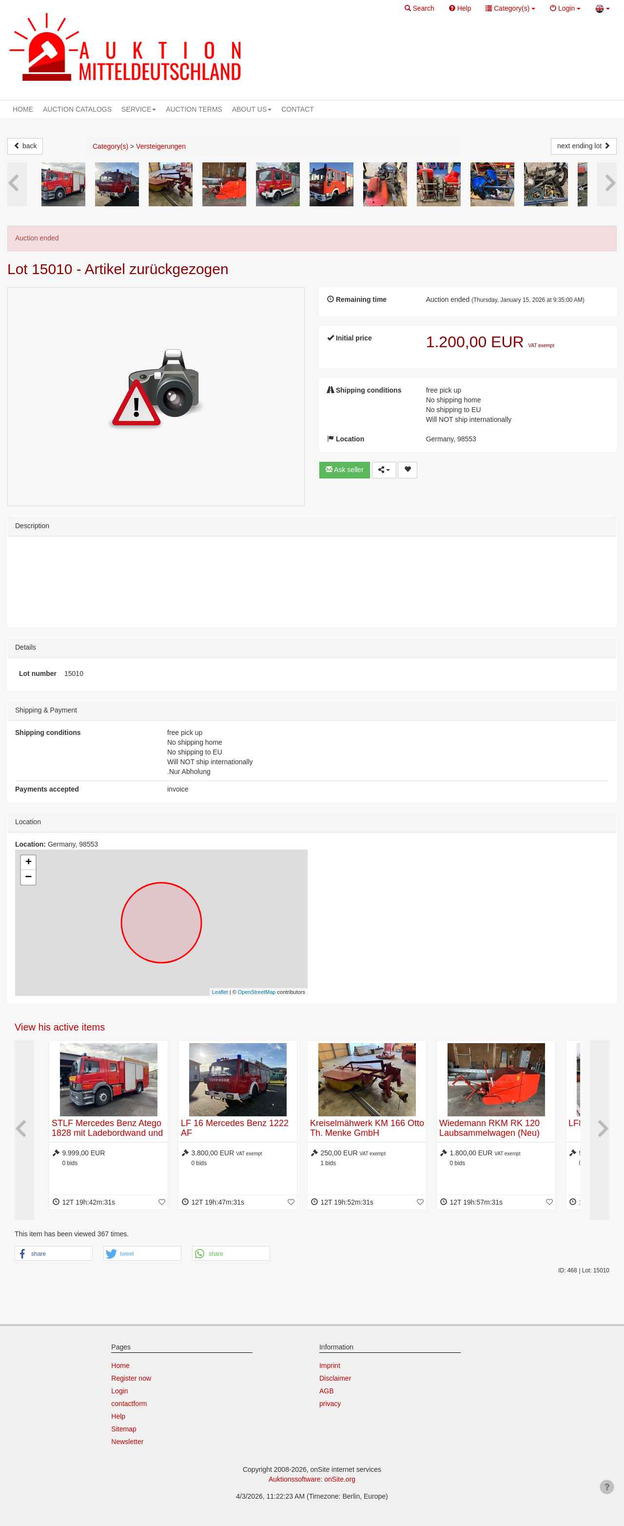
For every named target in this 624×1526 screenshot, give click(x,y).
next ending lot (583, 146)
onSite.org (339, 1479)
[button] (419, 8)
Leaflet (220, 992)
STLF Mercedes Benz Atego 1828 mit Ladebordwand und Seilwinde (107, 1133)
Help (118, 1416)
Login (119, 1391)
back (25, 146)
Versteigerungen (161, 146)
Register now (131, 1378)
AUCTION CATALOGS (77, 109)
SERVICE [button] (138, 109)
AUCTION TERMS (194, 109)
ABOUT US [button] (252, 109)
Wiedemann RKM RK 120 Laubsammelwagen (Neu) (489, 1128)
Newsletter (127, 1442)
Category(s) (110, 146)
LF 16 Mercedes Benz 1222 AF (235, 1128)
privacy (330, 1403)
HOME (23, 109)
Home (120, 1365)
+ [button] (28, 862)
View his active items (60, 1027)
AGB (326, 1391)
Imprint (329, 1365)
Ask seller (345, 470)
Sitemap (123, 1429)
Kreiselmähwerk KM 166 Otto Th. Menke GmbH (367, 1128)
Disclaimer (335, 1378)
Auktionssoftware (295, 1479)
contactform (129, 1403)
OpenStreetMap (257, 992)
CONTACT (297, 109)
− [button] (28, 877)
